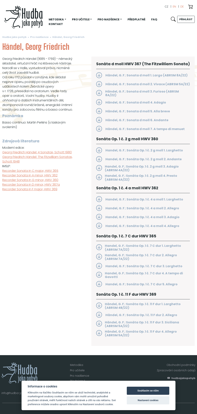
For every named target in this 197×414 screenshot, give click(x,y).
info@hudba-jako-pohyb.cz (21, 393)
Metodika (76, 365)
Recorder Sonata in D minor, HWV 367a (31, 184)
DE (182, 6)
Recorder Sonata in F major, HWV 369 (29, 189)
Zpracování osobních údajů (176, 370)
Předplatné (136, 19)
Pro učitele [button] (81, 19)
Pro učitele (77, 370)
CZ (166, 6)
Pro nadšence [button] (108, 19)
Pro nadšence (39, 37)
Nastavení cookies (148, 400)
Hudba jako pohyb (14, 37)
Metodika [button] (56, 19)
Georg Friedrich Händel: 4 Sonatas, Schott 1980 (37, 152)
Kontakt (56, 24)
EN (174, 6)
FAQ (154, 19)
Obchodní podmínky (181, 365)
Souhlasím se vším (148, 390)
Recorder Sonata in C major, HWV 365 (30, 171)
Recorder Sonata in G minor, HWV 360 (30, 180)
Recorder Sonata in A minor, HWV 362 (30, 175)
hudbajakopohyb (181, 378)
